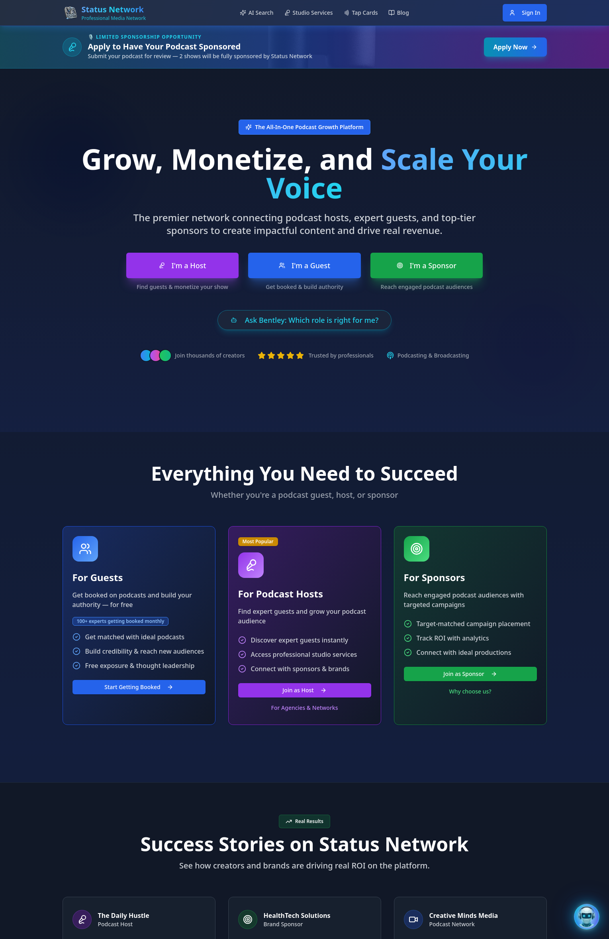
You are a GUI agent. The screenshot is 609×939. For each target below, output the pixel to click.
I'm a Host (182, 265)
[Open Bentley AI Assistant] (586, 916)
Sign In (524, 12)
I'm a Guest (304, 265)
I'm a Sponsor (426, 265)
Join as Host (304, 690)
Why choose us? (470, 691)
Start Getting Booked (138, 687)
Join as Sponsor (470, 674)
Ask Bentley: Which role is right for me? (304, 320)
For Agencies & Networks (304, 707)
